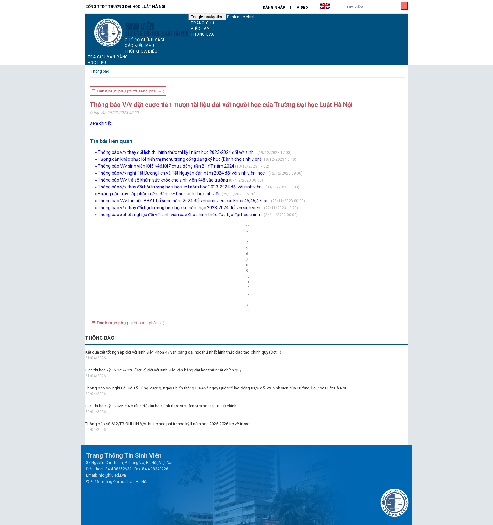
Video (302, 7)
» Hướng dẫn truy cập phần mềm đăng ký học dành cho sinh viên (158, 193)
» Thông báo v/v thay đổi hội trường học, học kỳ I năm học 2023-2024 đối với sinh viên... (179, 186)
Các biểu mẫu (139, 45)
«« (247, 225)
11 (247, 282)
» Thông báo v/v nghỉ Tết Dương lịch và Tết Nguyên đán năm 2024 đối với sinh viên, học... (181, 173)
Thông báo (203, 34)
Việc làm (200, 28)
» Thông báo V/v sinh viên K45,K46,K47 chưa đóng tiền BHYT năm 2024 (164, 166)
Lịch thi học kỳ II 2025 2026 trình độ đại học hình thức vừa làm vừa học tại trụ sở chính (160, 406)
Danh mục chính (241, 17)
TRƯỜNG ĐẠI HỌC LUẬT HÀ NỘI (156, 32)
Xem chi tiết (100, 123)
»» (247, 310)
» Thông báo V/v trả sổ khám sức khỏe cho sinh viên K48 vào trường (161, 179)
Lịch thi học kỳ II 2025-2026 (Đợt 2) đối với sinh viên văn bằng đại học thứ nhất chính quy (163, 370)
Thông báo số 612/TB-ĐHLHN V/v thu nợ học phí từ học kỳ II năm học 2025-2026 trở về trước (167, 424)
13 (247, 293)
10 (247, 276)
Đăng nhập (274, 7)
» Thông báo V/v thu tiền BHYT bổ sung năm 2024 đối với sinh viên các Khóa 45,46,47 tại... (182, 200)
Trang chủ (202, 23)
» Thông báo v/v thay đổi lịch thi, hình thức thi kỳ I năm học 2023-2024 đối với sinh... (176, 152)
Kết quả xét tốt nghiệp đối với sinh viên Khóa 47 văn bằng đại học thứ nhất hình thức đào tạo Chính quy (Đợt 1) (183, 352)
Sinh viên (139, 25)
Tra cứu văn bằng (108, 57)
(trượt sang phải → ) (128, 91)
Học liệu (97, 62)
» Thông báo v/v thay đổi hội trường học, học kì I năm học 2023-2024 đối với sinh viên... (179, 207)
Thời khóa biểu (141, 51)
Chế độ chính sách (145, 40)
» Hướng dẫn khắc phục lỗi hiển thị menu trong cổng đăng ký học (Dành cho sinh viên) (178, 159)
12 (247, 288)
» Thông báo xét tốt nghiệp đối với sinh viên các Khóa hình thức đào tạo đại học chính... (179, 214)
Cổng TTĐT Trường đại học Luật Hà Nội (125, 6)
